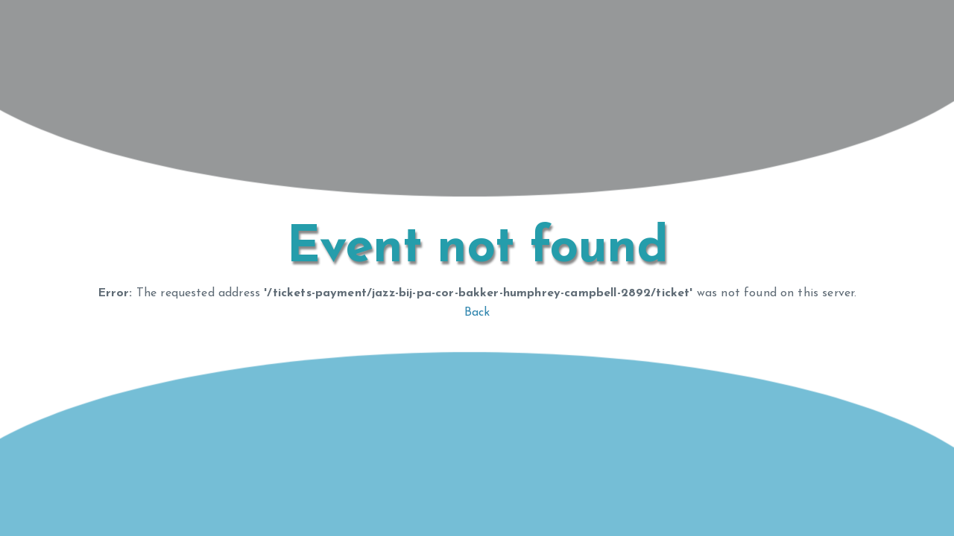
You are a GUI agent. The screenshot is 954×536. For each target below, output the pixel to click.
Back (477, 313)
